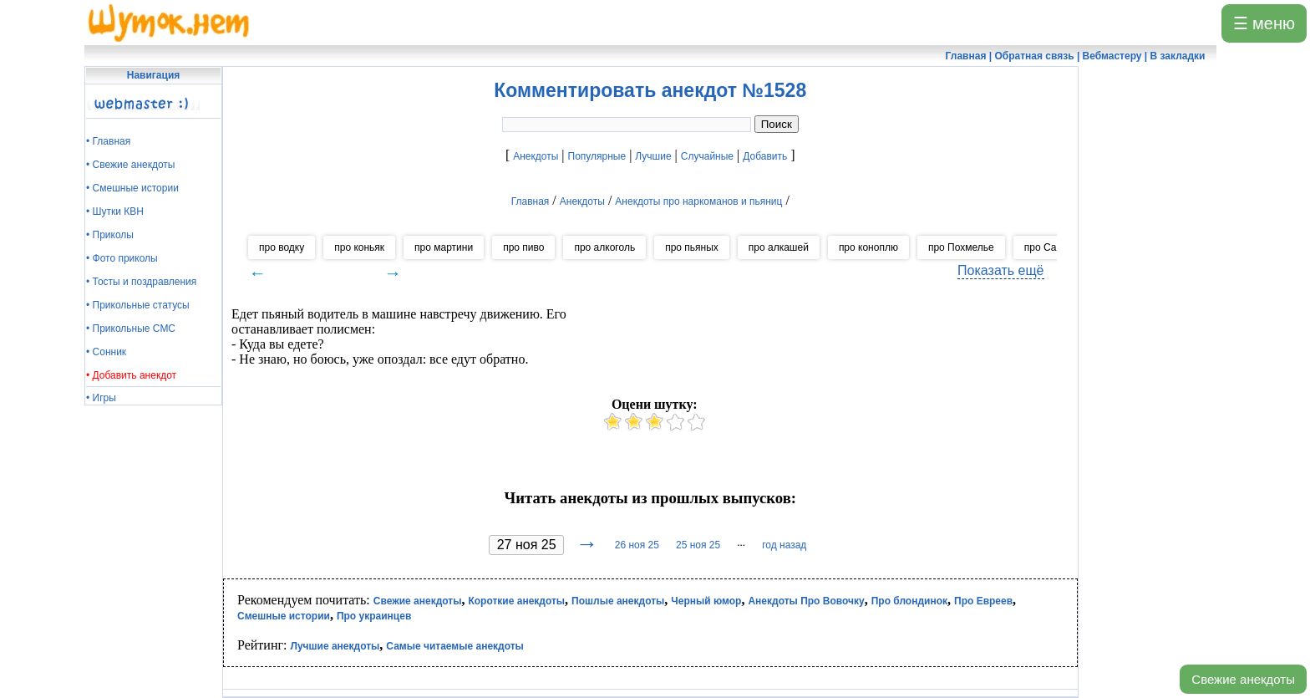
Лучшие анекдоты (334, 646)
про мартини (443, 247)
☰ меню (1264, 23)
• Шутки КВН (115, 211)
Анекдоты (535, 156)
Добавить (765, 156)
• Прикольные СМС (130, 328)
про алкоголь (604, 247)
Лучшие (653, 156)
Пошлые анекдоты (617, 601)
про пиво (523, 247)
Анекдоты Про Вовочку (806, 601)
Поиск (776, 124)
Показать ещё (1000, 270)
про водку (281, 247)
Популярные (597, 156)
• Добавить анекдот (131, 375)
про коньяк (359, 247)
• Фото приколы (122, 258)
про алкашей (779, 247)
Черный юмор (706, 601)
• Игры (101, 398)
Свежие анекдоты (1243, 679)
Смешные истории (283, 616)
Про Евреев (983, 601)
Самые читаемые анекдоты (455, 646)
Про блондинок (909, 601)
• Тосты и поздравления (141, 282)
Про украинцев (374, 616)
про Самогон (1054, 247)
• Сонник (106, 352)
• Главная (108, 141)
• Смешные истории (132, 188)
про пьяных (691, 247)
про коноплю (868, 247)
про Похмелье (961, 247)
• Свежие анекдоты (130, 165)
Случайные (707, 156)
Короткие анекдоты (516, 601)
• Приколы (110, 235)
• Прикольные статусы (138, 305)
